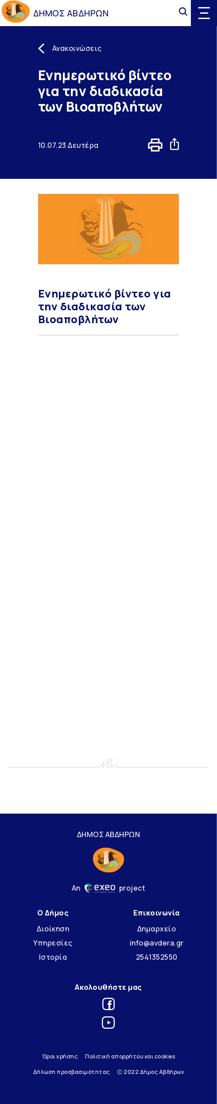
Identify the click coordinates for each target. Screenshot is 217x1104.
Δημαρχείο (156, 929)
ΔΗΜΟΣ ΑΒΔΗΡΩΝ (71, 13)
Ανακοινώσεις (77, 48)
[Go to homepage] (16, 12)
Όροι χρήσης (60, 1056)
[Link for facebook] (108, 1005)
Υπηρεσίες (53, 943)
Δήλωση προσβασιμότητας (71, 1072)
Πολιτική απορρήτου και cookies (130, 1056)
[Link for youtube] (108, 1024)
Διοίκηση (53, 929)
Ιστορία (53, 957)
